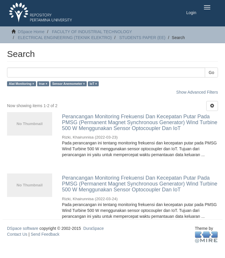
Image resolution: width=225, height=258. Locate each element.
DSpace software (22, 228)
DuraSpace (93, 228)
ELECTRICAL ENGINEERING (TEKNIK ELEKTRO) (65, 37)
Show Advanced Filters (197, 92)
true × (43, 83)
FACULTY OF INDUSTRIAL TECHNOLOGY (92, 31)
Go (211, 72)
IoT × (93, 83)
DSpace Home (31, 31)
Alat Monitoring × (21, 83)
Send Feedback (45, 234)
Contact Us (17, 234)
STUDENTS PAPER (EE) (142, 37)
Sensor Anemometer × (68, 83)
